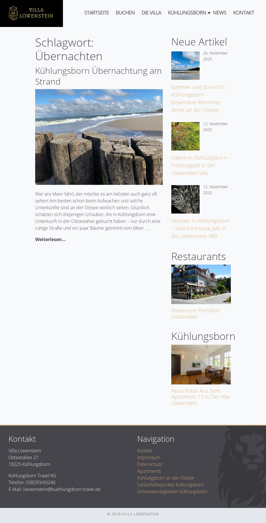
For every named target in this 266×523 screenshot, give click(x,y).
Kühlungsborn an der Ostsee (165, 478)
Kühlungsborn (187, 12)
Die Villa (151, 12)
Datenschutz (149, 464)
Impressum (148, 457)
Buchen (125, 12)
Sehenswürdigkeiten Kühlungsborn (172, 491)
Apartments (149, 471)
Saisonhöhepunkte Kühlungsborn (170, 485)
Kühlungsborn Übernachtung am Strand (98, 76)
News (219, 12)
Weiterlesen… (50, 239)
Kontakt (243, 12)
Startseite (96, 12)
